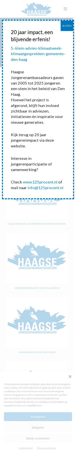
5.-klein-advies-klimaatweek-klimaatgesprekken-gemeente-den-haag (38, 54)
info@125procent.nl (45, 187)
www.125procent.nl (40, 182)
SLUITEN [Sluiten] (66, 25)
